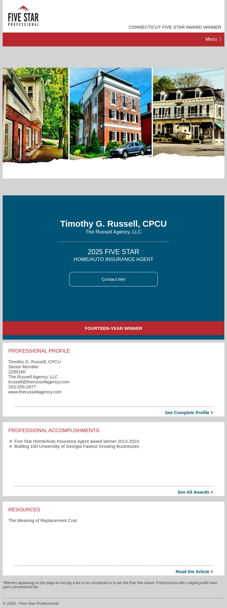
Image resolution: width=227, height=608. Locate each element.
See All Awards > (195, 491)
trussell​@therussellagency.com (38, 381)
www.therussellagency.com (34, 391)
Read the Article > (194, 571)
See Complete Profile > (189, 412)
